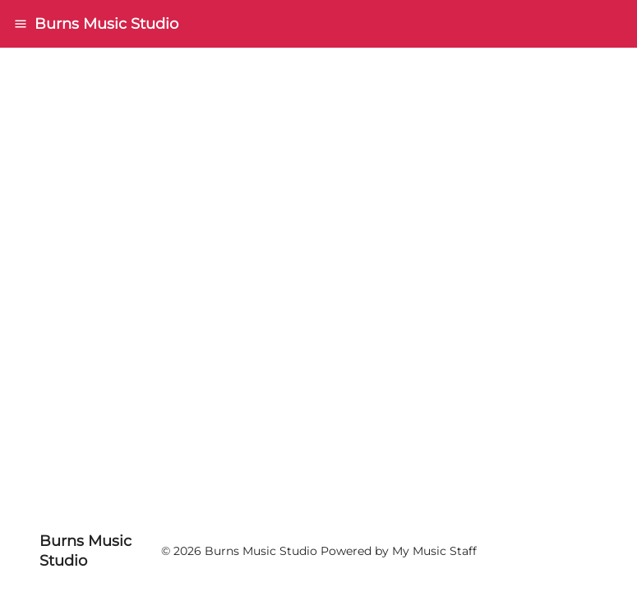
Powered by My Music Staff (399, 550)
